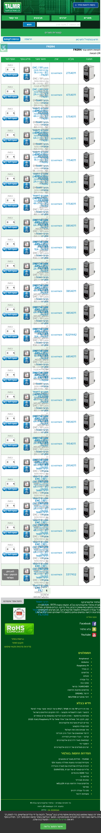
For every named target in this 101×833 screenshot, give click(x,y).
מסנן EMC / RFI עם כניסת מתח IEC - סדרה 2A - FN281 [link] (40, 93)
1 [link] (46, 590)
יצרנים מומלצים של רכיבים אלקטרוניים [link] (71, 747)
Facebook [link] (88, 624)
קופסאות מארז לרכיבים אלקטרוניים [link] (73, 740)
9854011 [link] (71, 422)
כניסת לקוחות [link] (11, 39)
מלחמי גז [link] (84, 776)
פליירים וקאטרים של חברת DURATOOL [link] (71, 769)
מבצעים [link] (38, 17)
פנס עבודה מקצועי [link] (81, 726)
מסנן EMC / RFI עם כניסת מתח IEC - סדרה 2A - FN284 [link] (40, 377)
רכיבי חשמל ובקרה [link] (42, 469)
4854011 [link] (71, 313)
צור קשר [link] (13, 17)
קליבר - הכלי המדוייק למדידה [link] (75, 737)
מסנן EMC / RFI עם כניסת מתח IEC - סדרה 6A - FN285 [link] (40, 486)
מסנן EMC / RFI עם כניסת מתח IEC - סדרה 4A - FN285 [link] (40, 464)
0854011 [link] (71, 225)
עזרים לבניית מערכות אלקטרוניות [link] (74, 723)
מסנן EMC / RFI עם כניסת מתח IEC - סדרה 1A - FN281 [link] (40, 71)
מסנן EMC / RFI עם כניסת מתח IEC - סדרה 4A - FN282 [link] (40, 202)
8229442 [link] (71, 334)
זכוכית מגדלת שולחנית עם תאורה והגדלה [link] (70, 766)
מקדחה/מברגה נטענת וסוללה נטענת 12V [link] (70, 762)
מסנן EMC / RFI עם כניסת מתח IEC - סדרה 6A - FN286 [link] (40, 551)
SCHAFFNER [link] (56, 73)
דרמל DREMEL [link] (82, 693)
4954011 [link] (71, 509)
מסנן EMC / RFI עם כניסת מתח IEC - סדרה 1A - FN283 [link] (40, 573)
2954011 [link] (71, 465)
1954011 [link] (71, 443)
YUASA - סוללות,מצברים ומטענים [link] (74, 759)
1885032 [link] (71, 247)
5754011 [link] (71, 116)
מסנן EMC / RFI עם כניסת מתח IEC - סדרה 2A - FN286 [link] (40, 507)
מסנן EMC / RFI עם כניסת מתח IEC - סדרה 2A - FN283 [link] (40, 267)
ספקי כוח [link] (85, 683)
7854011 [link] (71, 378)
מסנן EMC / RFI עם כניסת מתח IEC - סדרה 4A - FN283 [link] (40, 289)
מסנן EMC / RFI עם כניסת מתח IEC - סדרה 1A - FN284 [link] (40, 355)
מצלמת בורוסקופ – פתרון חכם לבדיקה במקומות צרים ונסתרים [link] (61, 716)
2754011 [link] (71, 73)
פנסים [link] (86, 676)
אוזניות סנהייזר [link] (82, 780)
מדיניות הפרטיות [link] (58, 819)
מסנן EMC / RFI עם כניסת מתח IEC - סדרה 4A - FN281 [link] (40, 115)
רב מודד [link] (85, 669)
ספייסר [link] (86, 787)
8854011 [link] (71, 400)
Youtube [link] (88, 635)
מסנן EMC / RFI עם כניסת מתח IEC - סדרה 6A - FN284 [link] (40, 420)
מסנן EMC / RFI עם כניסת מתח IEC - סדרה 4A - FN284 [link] (40, 398)
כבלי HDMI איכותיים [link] (80, 773)
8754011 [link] (71, 182)
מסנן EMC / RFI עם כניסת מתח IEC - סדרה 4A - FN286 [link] (40, 529)
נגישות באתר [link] (17, 638)
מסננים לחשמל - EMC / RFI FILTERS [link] (40, 479)
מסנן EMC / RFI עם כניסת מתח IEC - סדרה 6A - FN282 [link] (40, 224)
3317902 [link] (71, 574)
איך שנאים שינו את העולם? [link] (77, 730)
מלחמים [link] (85, 672)
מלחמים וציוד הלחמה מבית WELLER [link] (73, 783)
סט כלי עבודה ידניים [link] (80, 790)
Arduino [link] (85, 662)
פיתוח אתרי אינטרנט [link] (12, 601)
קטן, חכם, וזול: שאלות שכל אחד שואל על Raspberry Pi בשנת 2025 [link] (58, 719)
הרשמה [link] (28, 39)
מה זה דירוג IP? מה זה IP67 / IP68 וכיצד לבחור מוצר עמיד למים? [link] (60, 709)
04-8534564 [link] (53, 810)
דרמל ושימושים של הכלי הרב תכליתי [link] (72, 733)
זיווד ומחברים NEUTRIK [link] (78, 697)
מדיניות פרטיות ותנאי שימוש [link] (17, 646)
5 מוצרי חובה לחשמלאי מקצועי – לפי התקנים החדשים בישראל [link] (61, 712)
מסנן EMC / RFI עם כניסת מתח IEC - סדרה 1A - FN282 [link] (40, 158)
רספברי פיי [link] (84, 743)
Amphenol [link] (84, 658)
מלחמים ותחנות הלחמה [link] (78, 690)
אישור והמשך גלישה (53, 826)
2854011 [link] (71, 269)
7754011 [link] (71, 160)
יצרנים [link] (62, 17)
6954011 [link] (71, 552)
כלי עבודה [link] (84, 679)
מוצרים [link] (87, 17)
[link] (12, 7)
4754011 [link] (71, 94)
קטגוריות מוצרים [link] (53, 32)
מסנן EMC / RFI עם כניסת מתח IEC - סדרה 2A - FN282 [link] (40, 180)
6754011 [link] (71, 138)
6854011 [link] (71, 356)
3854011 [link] (71, 291)
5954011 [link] (71, 531)
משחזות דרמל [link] (82, 794)
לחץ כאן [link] (87, 39)
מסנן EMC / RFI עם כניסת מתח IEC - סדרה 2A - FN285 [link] (40, 442)
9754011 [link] (71, 203)
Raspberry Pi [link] (83, 665)
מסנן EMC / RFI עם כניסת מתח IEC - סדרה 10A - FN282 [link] (40, 246)
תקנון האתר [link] (17, 642)
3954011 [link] (71, 487)
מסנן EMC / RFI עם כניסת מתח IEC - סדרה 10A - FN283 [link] (40, 333)
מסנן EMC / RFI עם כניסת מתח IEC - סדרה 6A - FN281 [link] (40, 137)
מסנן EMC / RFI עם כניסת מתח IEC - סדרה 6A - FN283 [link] (40, 311)
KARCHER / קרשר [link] (80, 686)
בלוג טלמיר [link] (88, 629)
